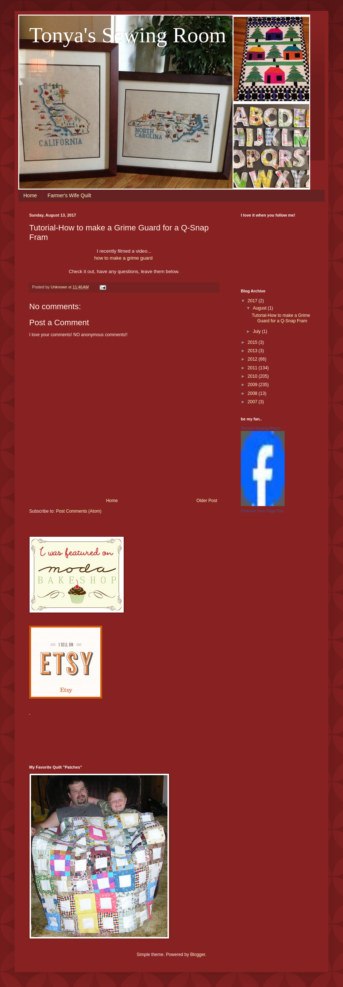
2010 (253, 376)
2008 (253, 393)
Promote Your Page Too (262, 511)
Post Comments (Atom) (78, 511)
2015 (253, 342)
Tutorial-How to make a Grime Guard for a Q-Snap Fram (281, 318)
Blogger (197, 954)
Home (30, 195)
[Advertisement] (162, 735)
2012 (253, 359)
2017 (253, 300)
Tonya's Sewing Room (127, 35)
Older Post (206, 500)
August (260, 308)
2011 (253, 367)
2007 (253, 401)
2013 (253, 350)
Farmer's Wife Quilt (69, 195)
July (257, 331)
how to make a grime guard (124, 258)
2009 (253, 384)
